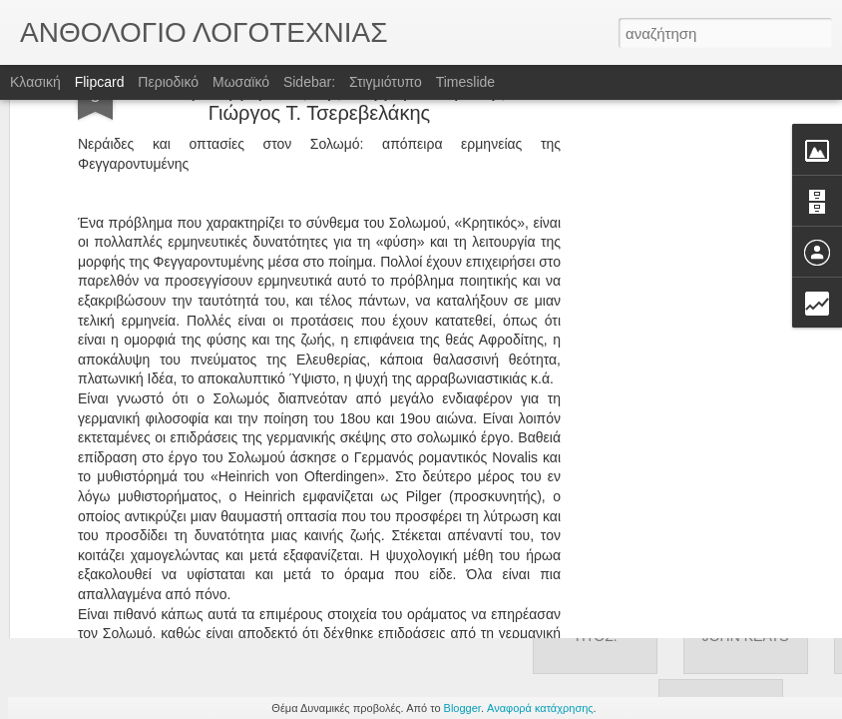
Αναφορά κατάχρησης (540, 708)
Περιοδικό (168, 82)
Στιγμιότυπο (385, 82)
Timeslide (465, 82)
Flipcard (100, 82)
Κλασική (35, 82)
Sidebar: (309, 82)
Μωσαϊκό (240, 82)
